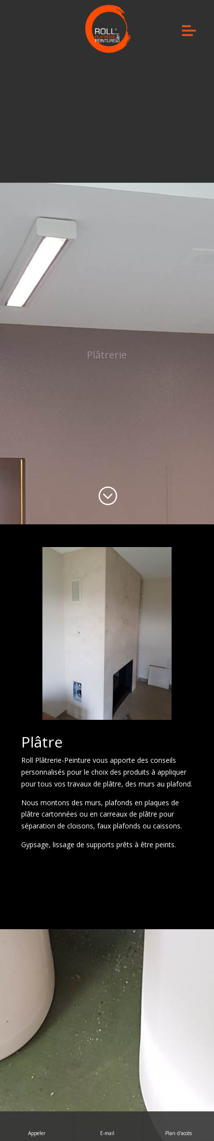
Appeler (36, 1126)
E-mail (108, 1126)
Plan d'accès (178, 1126)
